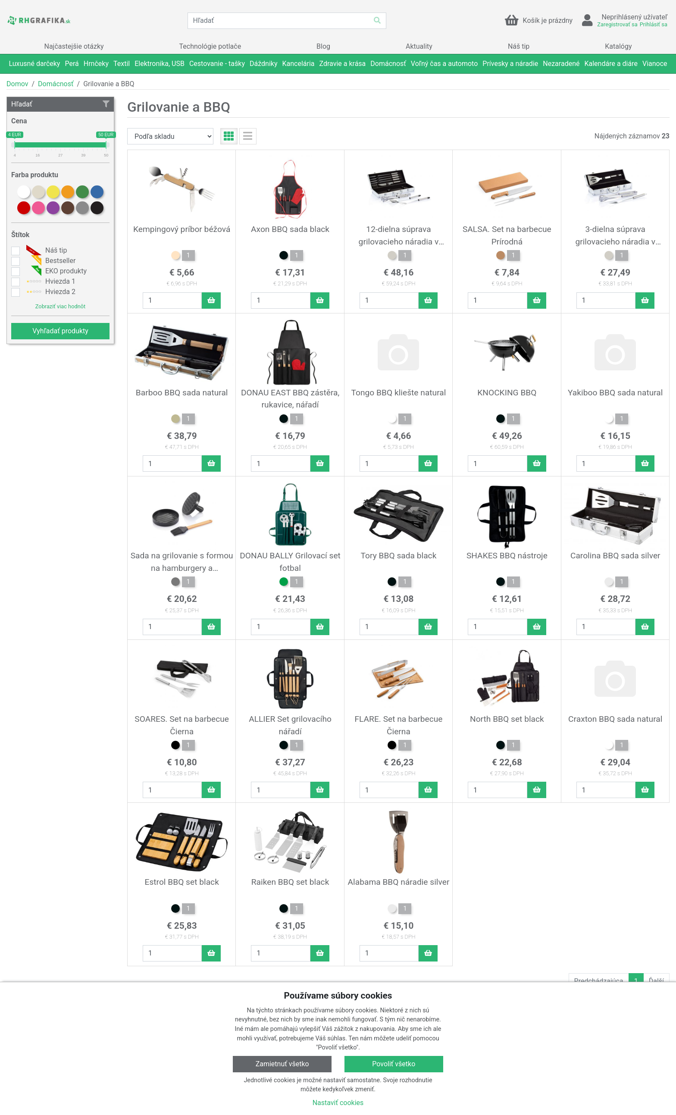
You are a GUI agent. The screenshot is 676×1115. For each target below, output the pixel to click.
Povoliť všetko (393, 1064)
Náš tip (45, 250)
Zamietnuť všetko (282, 1064)
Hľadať (60, 104)
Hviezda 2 (49, 292)
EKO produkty (55, 271)
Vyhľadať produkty (60, 331)
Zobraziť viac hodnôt (60, 306)
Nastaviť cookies (338, 1103)
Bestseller (49, 261)
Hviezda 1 (49, 281)
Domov (17, 84)
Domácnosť (56, 84)
